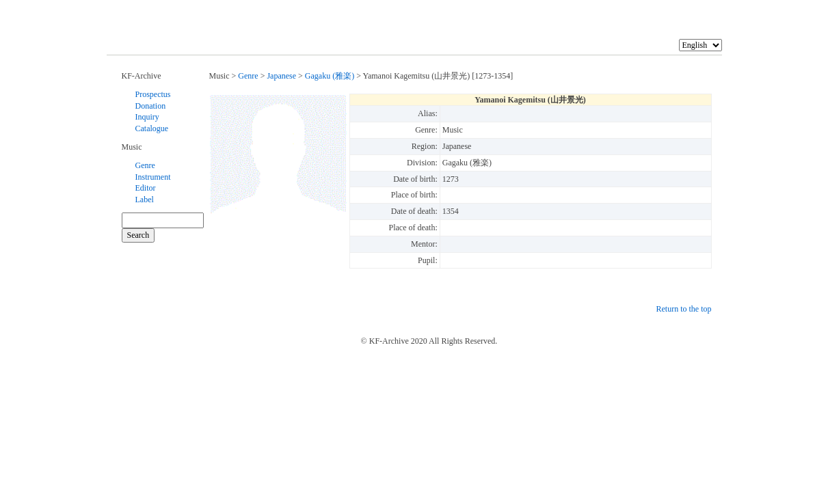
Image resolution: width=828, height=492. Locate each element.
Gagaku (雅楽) (329, 76)
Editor (145, 188)
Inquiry (147, 117)
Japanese (281, 76)
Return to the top (684, 309)
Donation (150, 106)
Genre (145, 165)
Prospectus (153, 94)
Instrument (153, 177)
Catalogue (152, 128)
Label (144, 199)
